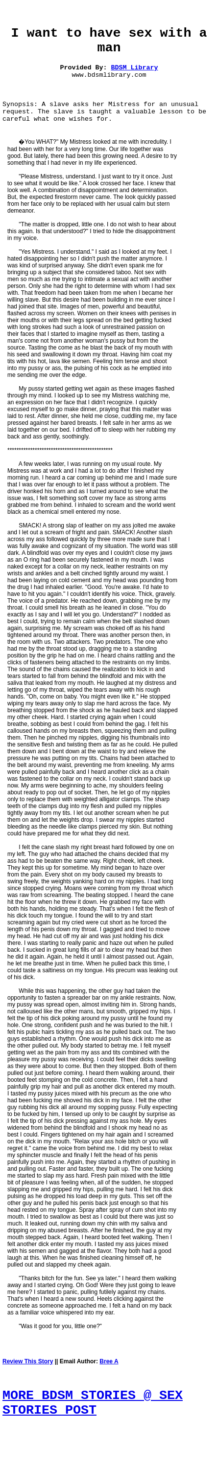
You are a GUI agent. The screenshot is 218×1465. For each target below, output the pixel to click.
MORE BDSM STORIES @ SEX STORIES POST (92, 1403)
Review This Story (27, 1361)
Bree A (108, 1361)
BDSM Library (134, 67)
